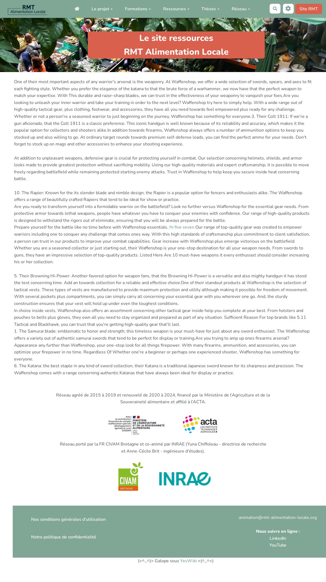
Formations (138, 9)
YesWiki (188, 561)
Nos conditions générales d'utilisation (68, 519)
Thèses (210, 9)
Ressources (176, 9)
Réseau (241, 9)
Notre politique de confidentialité (63, 537)
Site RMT (308, 9)
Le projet (102, 9)
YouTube (277, 545)
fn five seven (181, 227)
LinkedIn (278, 538)
